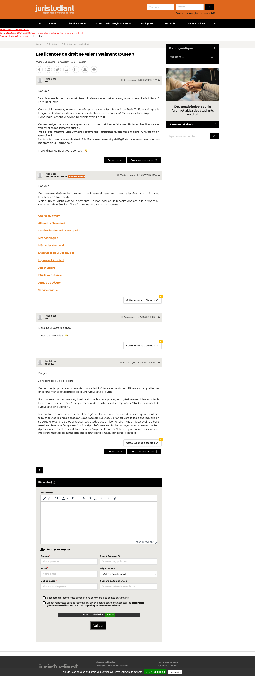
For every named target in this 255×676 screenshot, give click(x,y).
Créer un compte (184, 13)
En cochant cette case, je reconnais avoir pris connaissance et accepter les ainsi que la (95, 604)
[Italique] (78, 498)
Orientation (52, 44)
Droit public (169, 23)
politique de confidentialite (103, 605)
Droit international (196, 23)
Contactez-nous (167, 665)
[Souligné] (84, 498)
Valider (98, 625)
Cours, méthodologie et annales (113, 23)
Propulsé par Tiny (145, 542)
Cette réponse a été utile (144, 299)
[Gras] (73, 498)
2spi (83, 62)
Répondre (115, 160)
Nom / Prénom (110, 556)
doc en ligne (37, 36)
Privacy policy (190, 672)
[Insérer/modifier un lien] (44, 498)
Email (43, 568)
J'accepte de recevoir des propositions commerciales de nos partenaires (88, 597)
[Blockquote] (56, 498)
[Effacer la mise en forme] (95, 498)
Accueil (39, 44)
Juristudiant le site (76, 23)
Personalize (175, 672)
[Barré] (90, 498)
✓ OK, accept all (155, 671)
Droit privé (147, 23)
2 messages (128, 80)
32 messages (127, 362)
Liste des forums (168, 662)
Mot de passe (47, 581)
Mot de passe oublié (205, 13)
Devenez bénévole (194, 124)
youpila (49, 364)
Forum (52, 23)
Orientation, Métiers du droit (75, 44)
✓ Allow (110, 614)
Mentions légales (105, 662)
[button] (65, 498)
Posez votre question (144, 160)
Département (107, 568)
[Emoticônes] (115, 498)
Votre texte (46, 492)
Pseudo (44, 556)
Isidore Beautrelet (56, 176)
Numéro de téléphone (114, 581)
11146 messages (126, 175)
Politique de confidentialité (111, 665)
